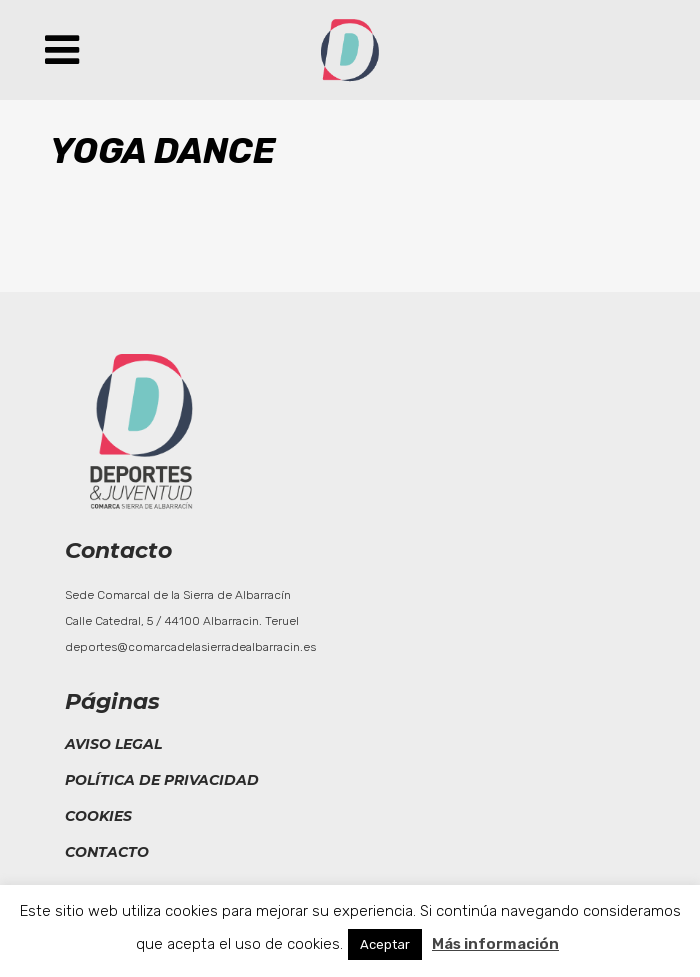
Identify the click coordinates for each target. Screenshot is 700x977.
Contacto (107, 852)
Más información (495, 944)
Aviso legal (113, 744)
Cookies (98, 816)
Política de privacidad (162, 780)
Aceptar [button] (385, 944)
